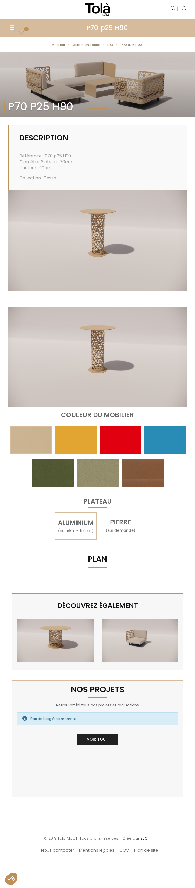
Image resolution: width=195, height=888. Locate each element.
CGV (124, 850)
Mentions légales (96, 850)
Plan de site (146, 850)
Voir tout (97, 739)
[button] (11, 878)
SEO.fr (145, 838)
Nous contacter (57, 850)
